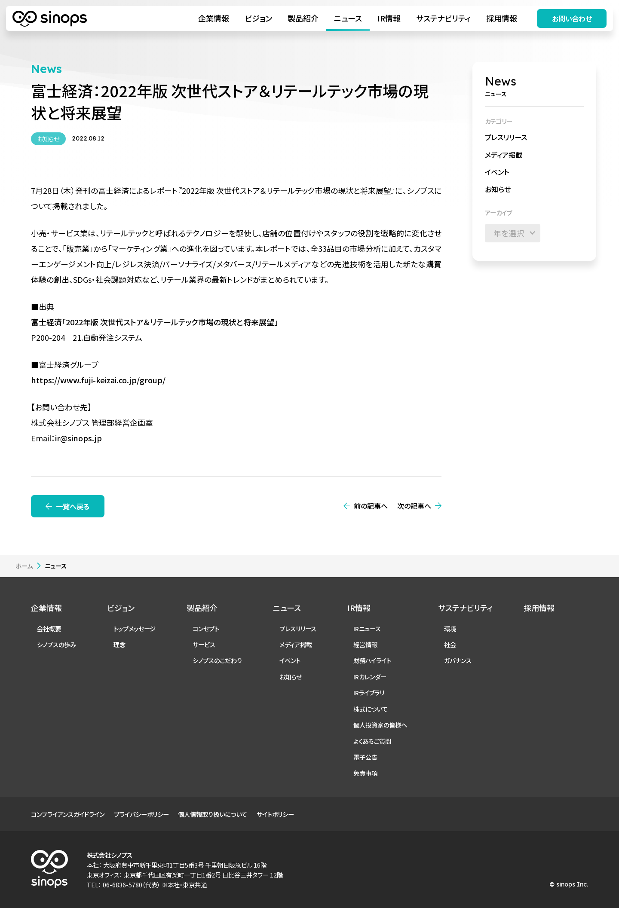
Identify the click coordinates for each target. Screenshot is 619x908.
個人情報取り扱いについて (212, 814)
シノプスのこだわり (217, 660)
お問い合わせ (572, 18)
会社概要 (49, 628)
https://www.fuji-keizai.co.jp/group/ (98, 379)
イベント (497, 172)
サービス (204, 644)
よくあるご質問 (372, 741)
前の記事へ (371, 506)
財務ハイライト (372, 660)
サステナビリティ (443, 18)
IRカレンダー (369, 676)
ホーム (24, 565)
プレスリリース (506, 137)
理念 (119, 644)
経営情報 (365, 644)
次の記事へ (414, 506)
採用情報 (501, 18)
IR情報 (389, 18)
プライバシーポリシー (141, 814)
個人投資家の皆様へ (380, 724)
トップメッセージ (134, 628)
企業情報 (213, 18)
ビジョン (258, 18)
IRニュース (367, 628)
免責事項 (365, 772)
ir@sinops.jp (78, 437)
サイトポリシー (275, 814)
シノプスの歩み (56, 644)
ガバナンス (458, 660)
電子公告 (365, 756)
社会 (450, 644)
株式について (370, 708)
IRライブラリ (368, 692)
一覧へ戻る (72, 506)
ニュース (348, 18)
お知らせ (498, 189)
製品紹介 (303, 18)
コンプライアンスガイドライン (67, 814)
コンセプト (206, 628)
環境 (450, 628)
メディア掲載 (503, 155)
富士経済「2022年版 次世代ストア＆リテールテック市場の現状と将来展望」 (154, 321)
